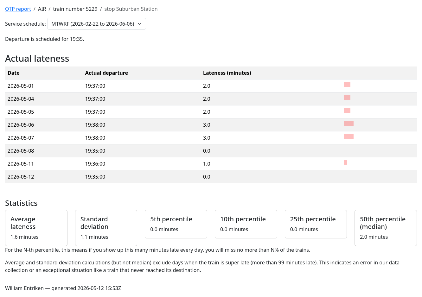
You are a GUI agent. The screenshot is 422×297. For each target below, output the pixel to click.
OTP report (18, 8)
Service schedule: (25, 23)
